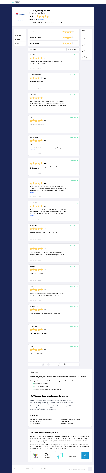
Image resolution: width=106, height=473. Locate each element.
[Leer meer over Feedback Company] (60, 455)
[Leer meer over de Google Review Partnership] (72, 455)
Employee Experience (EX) (48, 442)
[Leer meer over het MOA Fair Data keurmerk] (47, 455)
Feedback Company (81, 469)
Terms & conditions (42, 469)
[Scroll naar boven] (90, 469)
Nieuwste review (73, 49)
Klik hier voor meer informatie (73, 446)
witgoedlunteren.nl (67, 423)
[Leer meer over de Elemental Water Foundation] (85, 455)
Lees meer (32, 107)
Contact (34, 469)
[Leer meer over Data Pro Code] (35, 455)
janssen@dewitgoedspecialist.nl (71, 419)
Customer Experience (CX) (76, 440)
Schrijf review (40, 19)
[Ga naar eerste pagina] (43, 364)
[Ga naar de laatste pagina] (64, 364)
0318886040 (65, 421)
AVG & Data (27, 469)
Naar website (20, 20)
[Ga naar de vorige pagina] (48, 364)
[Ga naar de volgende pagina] (59, 364)
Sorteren (64, 49)
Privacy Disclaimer (18, 469)
